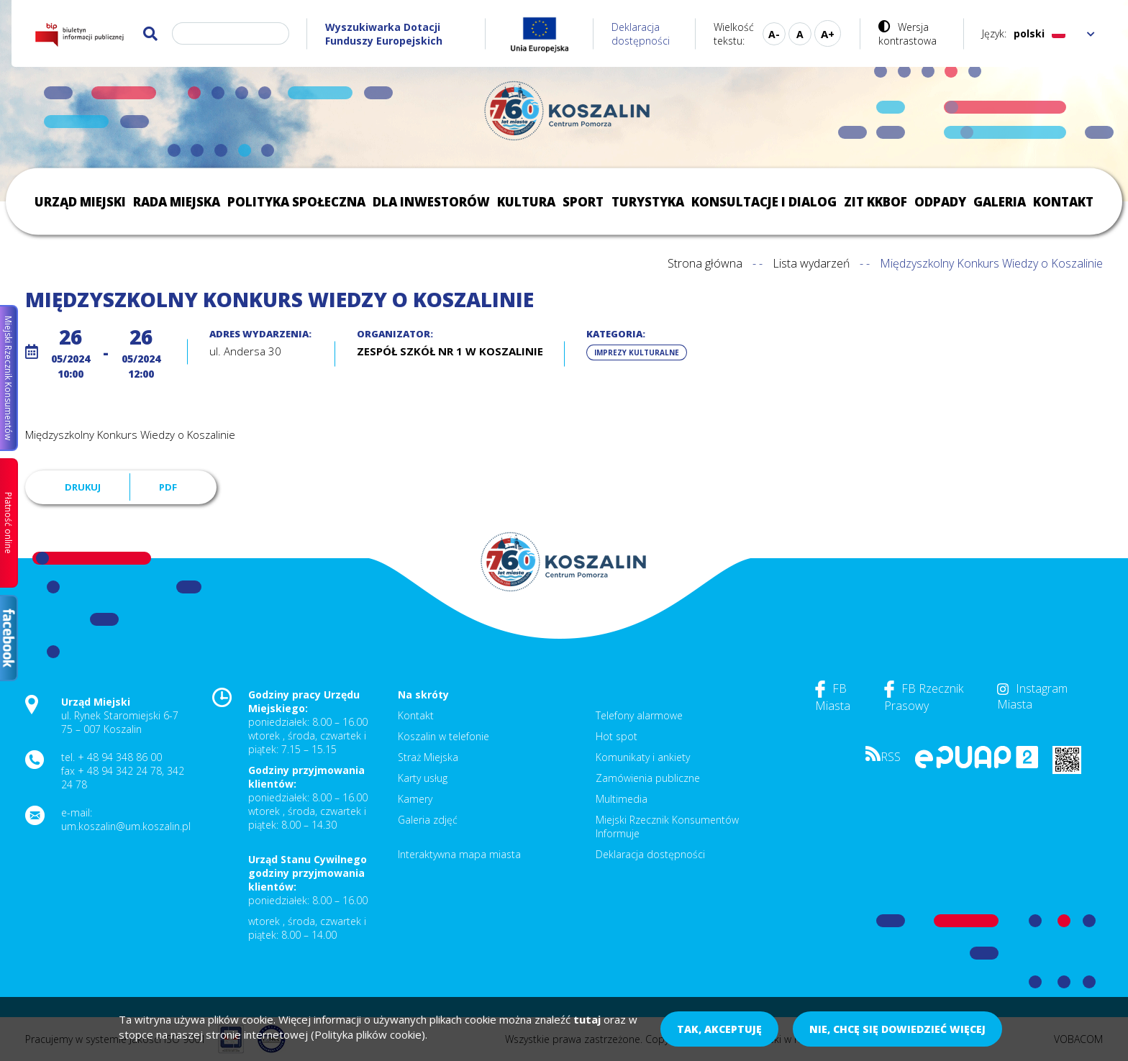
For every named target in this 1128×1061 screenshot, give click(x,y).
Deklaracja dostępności (640, 33)
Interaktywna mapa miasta (459, 854)
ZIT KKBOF (875, 201)
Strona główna (705, 263)
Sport (583, 201)
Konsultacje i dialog (764, 201)
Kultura (526, 201)
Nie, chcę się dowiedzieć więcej (897, 1029)
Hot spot (616, 736)
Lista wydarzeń (811, 263)
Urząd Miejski (80, 201)
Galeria (999, 201)
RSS (883, 757)
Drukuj (83, 487)
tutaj (587, 1019)
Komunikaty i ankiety (643, 757)
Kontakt (1063, 201)
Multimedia (621, 799)
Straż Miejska (428, 757)
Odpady (940, 201)
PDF (168, 487)
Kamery (415, 799)
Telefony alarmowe (639, 715)
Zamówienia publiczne (648, 778)
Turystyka (647, 201)
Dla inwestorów (431, 201)
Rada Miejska (176, 201)
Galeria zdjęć (428, 820)
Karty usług (422, 778)
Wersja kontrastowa (907, 33)
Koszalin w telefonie (443, 736)
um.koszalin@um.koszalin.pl (126, 826)
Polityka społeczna (296, 201)
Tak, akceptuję (719, 1029)
